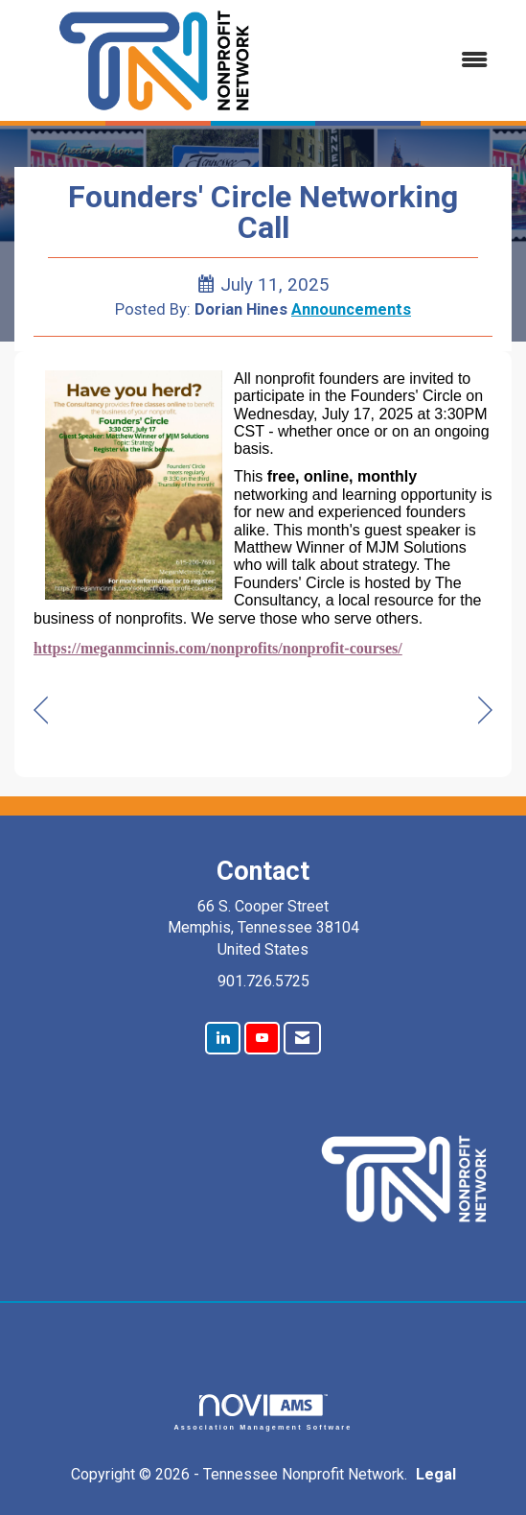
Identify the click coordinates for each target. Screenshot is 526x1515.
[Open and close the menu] (400, 61)
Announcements (351, 309)
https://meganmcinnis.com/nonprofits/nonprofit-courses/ (218, 648)
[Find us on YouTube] (262, 1038)
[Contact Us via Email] (302, 1038)
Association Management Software (263, 1412)
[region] (485, 710)
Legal (436, 1474)
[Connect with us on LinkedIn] (222, 1038)
